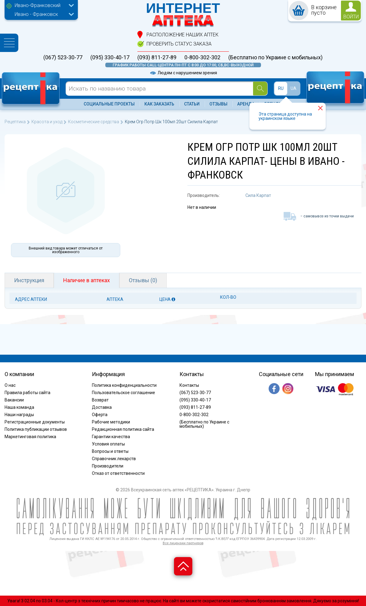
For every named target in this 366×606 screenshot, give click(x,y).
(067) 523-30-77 (62, 57)
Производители (107, 466)
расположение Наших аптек (183, 35)
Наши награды (19, 414)
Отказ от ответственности (118, 473)
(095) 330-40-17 (109, 57)
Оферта (99, 414)
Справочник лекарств (114, 458)
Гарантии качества (111, 436)
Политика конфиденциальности (124, 385)
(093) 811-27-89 (156, 57)
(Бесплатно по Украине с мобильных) (275, 57)
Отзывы (218, 104)
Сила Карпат (258, 195)
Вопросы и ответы (110, 451)
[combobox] (42, 6)
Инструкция (29, 280)
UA (293, 88)
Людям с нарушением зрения (183, 72)
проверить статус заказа (179, 44)
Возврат (100, 399)
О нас (10, 385)
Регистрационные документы (35, 421)
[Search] (260, 88)
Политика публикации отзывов (36, 429)
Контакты (189, 385)
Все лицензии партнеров (183, 543)
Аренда (246, 104)
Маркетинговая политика (30, 436)
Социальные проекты (109, 104)
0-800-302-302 (202, 57)
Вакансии (14, 399)
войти (351, 17)
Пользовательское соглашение (123, 392)
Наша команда (19, 407)
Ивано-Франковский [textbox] (37, 5)
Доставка (102, 407)
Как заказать (159, 104)
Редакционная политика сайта (123, 429)
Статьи (192, 104)
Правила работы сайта (27, 392)
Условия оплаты (108, 444)
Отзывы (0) (143, 280)
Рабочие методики (111, 421)
